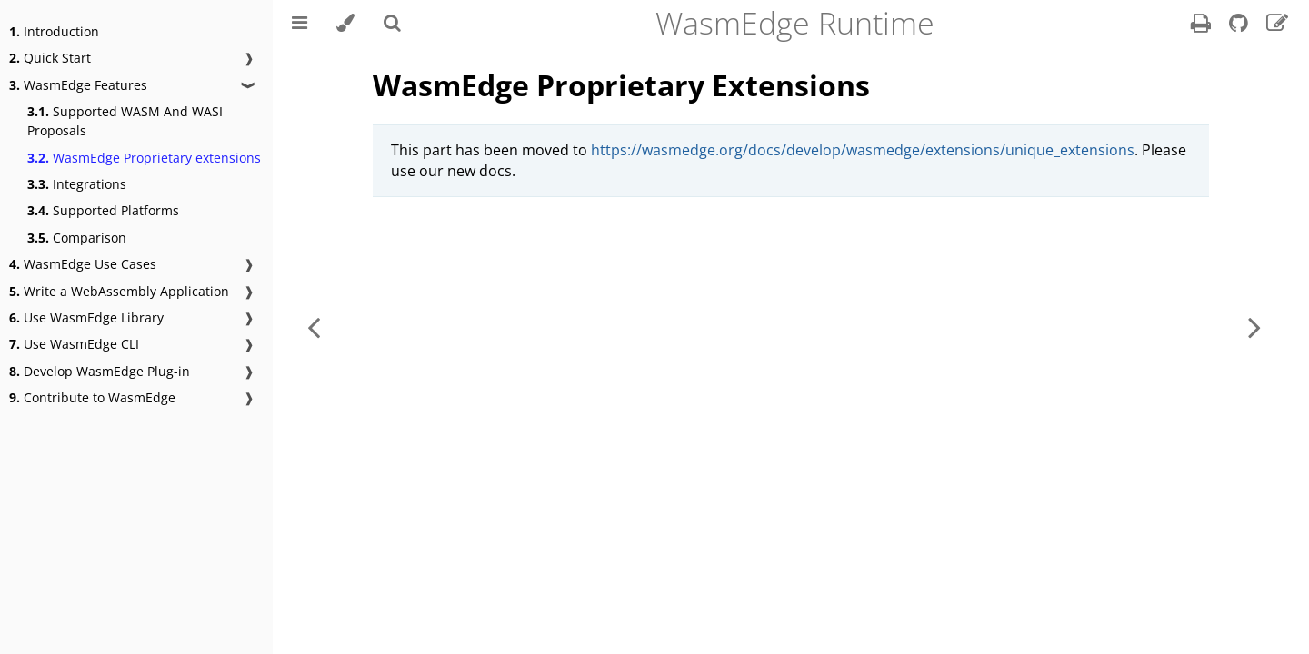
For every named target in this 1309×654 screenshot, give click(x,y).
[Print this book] (1203, 25)
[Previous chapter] (314, 327)
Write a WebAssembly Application (119, 291)
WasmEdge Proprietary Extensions (621, 84)
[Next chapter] (1254, 327)
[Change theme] (345, 22)
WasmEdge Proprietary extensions (144, 157)
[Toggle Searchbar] (392, 22)
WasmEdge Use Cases (82, 263)
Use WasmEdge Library (86, 317)
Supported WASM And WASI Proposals (125, 121)
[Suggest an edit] (1277, 25)
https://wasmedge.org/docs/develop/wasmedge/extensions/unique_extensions (862, 150)
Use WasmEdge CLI (74, 343)
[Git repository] (1240, 25)
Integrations (76, 184)
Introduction (54, 31)
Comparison (76, 237)
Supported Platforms (103, 210)
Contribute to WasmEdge (92, 397)
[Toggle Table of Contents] (299, 22)
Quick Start (50, 57)
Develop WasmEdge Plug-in (99, 371)
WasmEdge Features (78, 85)
